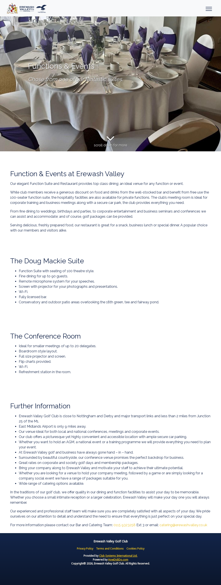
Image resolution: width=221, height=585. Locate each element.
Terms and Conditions (110, 548)
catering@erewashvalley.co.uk (183, 525)
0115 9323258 (125, 525)
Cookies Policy (135, 548)
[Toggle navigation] (208, 8)
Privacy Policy (85, 548)
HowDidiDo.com (118, 559)
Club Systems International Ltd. (118, 556)
